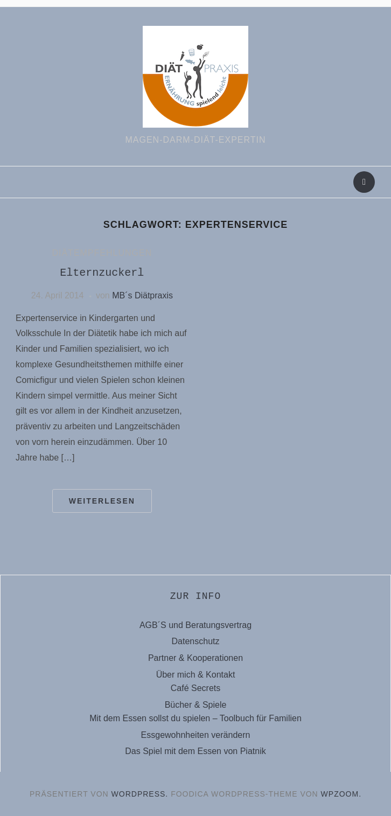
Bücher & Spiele (196, 704)
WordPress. (140, 794)
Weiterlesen (102, 501)
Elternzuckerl (102, 273)
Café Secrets (195, 688)
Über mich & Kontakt (195, 674)
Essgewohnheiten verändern (195, 735)
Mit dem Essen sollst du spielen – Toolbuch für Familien (195, 718)
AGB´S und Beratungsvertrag (195, 625)
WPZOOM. (341, 794)
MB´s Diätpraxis (142, 295)
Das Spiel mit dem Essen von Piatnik (195, 751)
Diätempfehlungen (102, 252)
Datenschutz (196, 641)
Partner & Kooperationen (195, 657)
